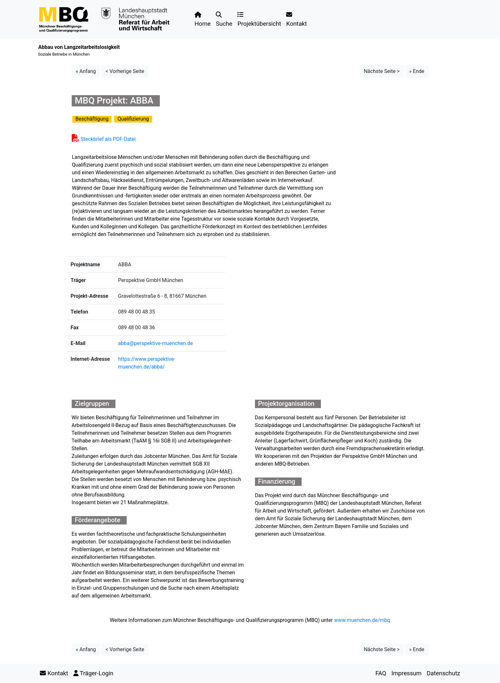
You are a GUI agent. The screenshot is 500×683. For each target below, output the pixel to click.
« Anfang (86, 71)
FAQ (380, 673)
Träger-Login (93, 673)
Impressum (406, 673)
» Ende (416, 71)
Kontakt (296, 19)
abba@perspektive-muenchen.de (155, 343)
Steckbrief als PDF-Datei (104, 139)
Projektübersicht (259, 19)
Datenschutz (443, 673)
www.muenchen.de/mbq (362, 620)
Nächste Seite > (381, 71)
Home (203, 19)
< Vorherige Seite (124, 71)
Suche (224, 19)
